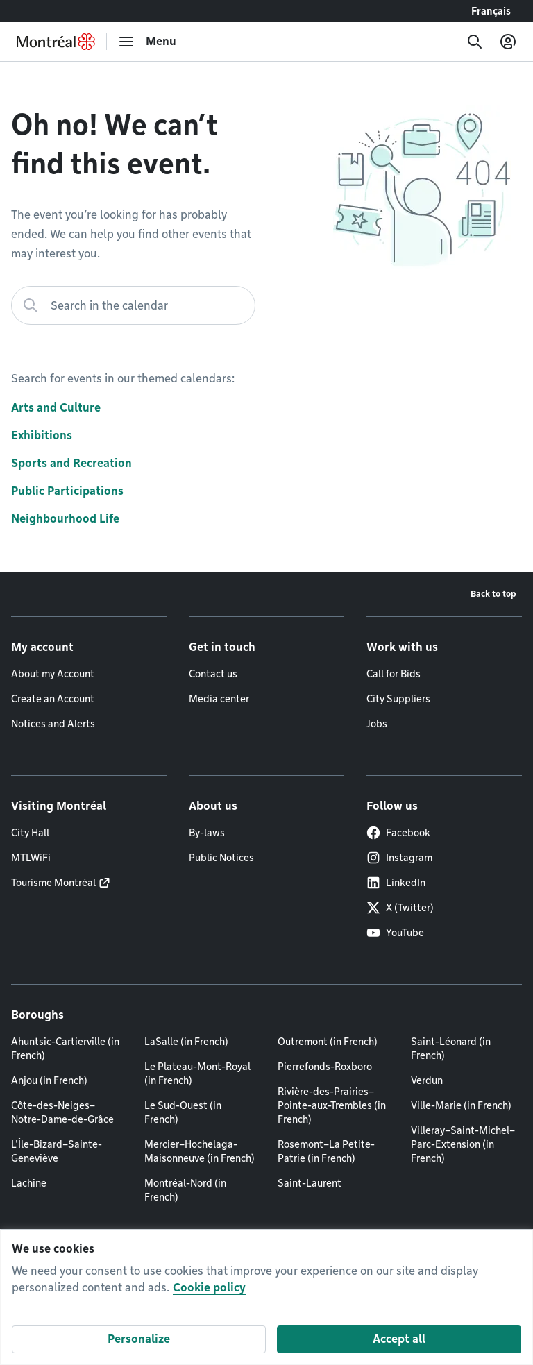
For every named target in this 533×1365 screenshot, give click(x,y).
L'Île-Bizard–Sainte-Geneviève (56, 1151)
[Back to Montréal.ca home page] (56, 42)
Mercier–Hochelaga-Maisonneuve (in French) (199, 1151)
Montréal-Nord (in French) (185, 1190)
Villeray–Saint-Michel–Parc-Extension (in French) (463, 1144)
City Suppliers (398, 698)
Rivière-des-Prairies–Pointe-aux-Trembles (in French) (332, 1105)
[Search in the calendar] (133, 305)
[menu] (147, 42)
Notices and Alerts (53, 723)
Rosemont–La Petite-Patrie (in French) (326, 1151)
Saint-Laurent (309, 1183)
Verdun (427, 1080)
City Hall (30, 832)
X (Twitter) (400, 908)
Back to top (493, 593)
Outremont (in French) (328, 1041)
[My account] (508, 42)
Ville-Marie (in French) (461, 1105)
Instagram (399, 858)
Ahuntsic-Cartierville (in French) (65, 1048)
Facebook (398, 833)
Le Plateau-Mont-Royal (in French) (197, 1073)
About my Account (52, 673)
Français (491, 11)
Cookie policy (209, 1287)
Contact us (213, 673)
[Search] (475, 42)
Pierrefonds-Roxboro (325, 1066)
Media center (219, 698)
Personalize (139, 1339)
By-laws (207, 832)
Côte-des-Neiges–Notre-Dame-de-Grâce (62, 1112)
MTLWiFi (31, 857)
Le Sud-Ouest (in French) (182, 1112)
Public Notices (221, 857)
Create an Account (52, 698)
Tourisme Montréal (53, 882)
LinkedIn (395, 883)
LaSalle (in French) (186, 1041)
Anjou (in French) (49, 1080)
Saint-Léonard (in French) (451, 1048)
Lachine (28, 1183)
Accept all (399, 1339)
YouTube (395, 933)
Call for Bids (393, 673)
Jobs (376, 723)
